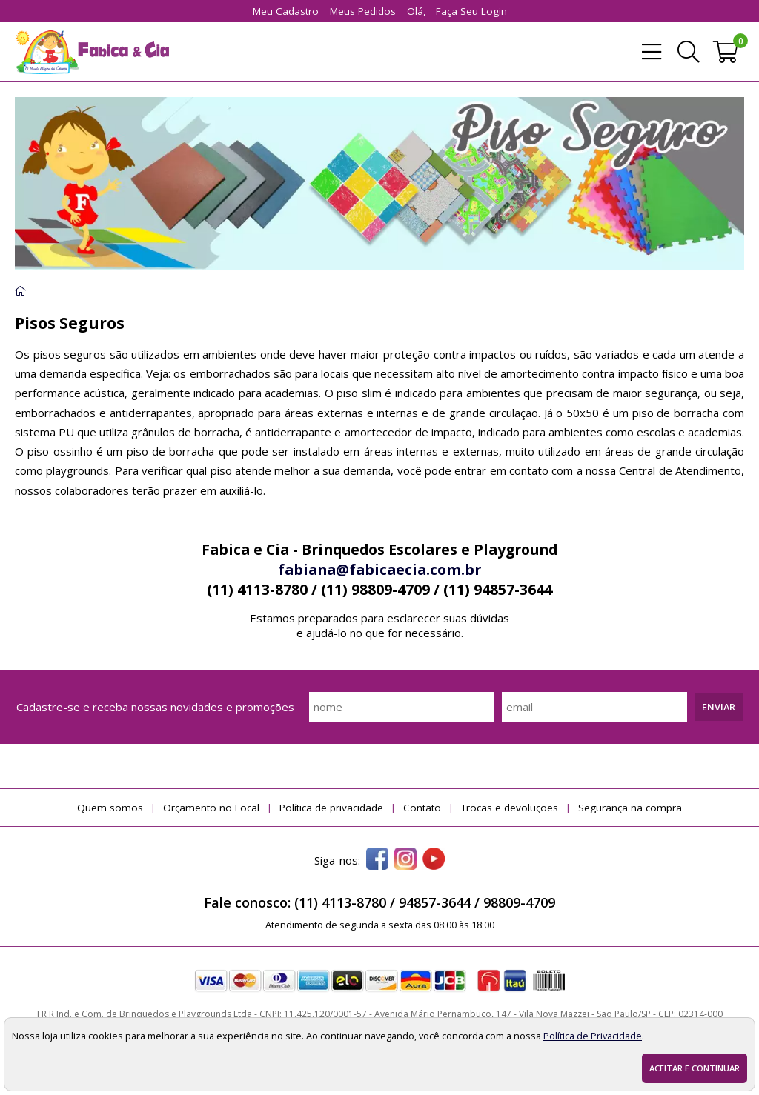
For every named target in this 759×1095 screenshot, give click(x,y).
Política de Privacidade (592, 1035)
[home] (92, 52)
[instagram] (405, 860)
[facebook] (377, 860)
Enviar (718, 706)
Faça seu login (471, 11)
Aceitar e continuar (694, 1068)
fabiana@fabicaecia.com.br (379, 569)
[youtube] (433, 860)
